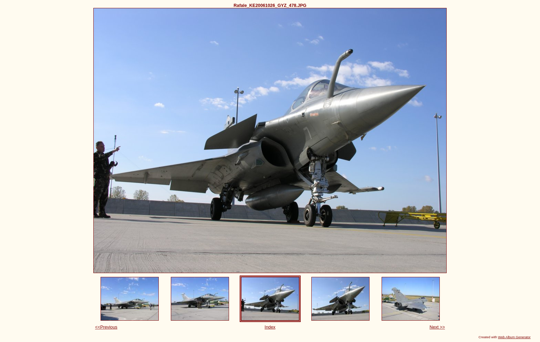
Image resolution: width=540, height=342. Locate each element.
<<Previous (106, 327)
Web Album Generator (514, 337)
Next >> (437, 327)
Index (269, 327)
